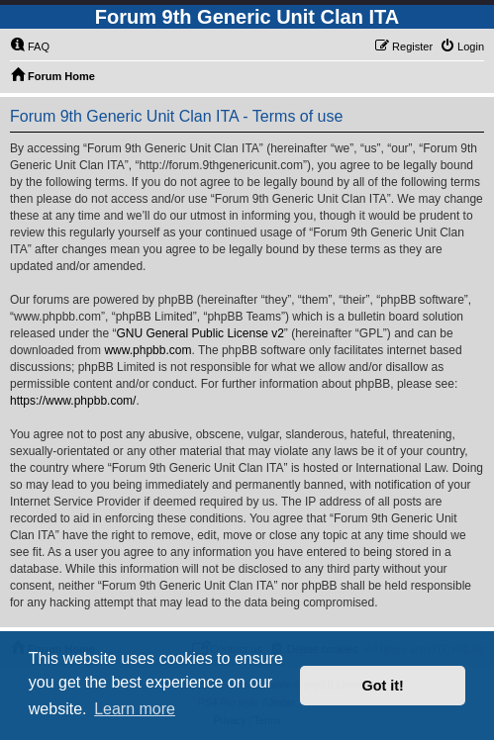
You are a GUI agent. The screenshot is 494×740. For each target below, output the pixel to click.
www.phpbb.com (147, 350)
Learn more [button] (134, 708)
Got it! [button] (383, 686)
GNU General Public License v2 (199, 333)
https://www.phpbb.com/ (73, 401)
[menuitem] (29, 46)
